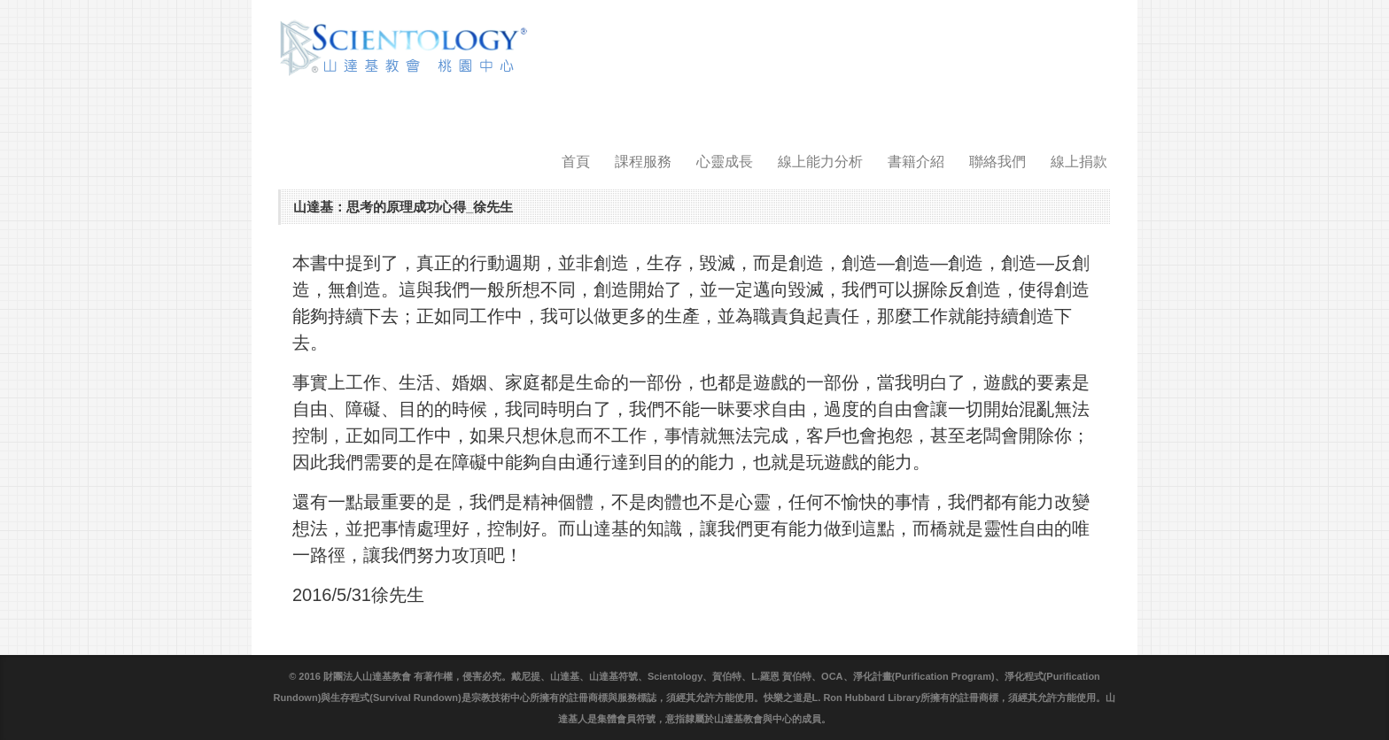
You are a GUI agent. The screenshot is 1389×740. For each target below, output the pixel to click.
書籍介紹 (916, 161)
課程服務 (643, 161)
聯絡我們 (997, 161)
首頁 (576, 161)
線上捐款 (1079, 161)
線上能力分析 (820, 161)
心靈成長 (724, 161)
